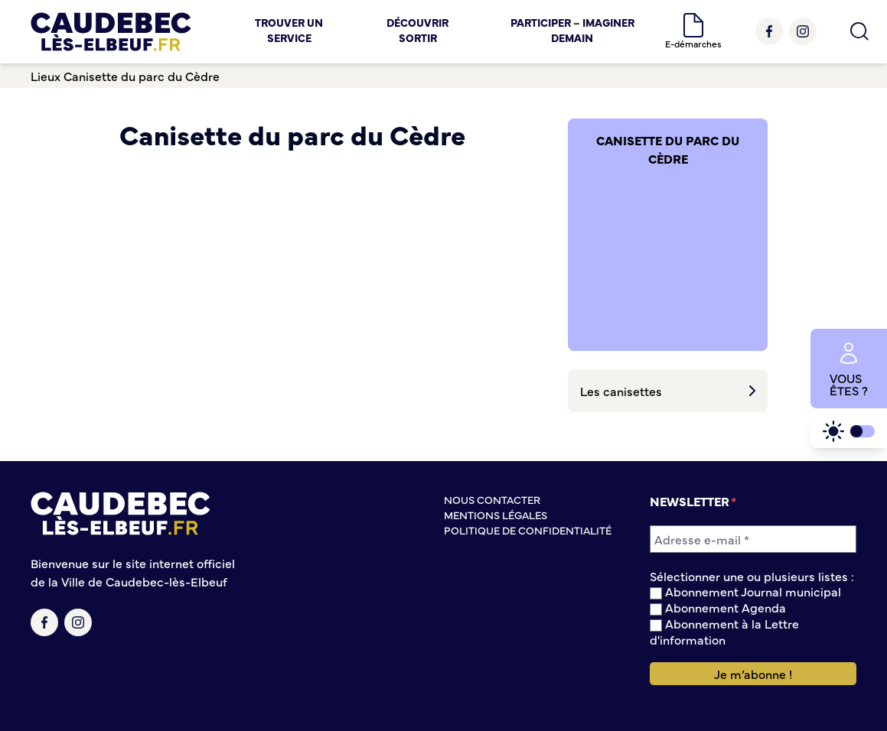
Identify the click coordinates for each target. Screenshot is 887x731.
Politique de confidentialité (527, 530)
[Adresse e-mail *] (753, 539)
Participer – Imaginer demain (572, 30)
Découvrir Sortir (417, 30)
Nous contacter (492, 499)
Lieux (45, 75)
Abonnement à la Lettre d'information (724, 631)
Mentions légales (495, 514)
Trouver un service (289, 30)
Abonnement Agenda (718, 607)
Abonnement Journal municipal (745, 591)
